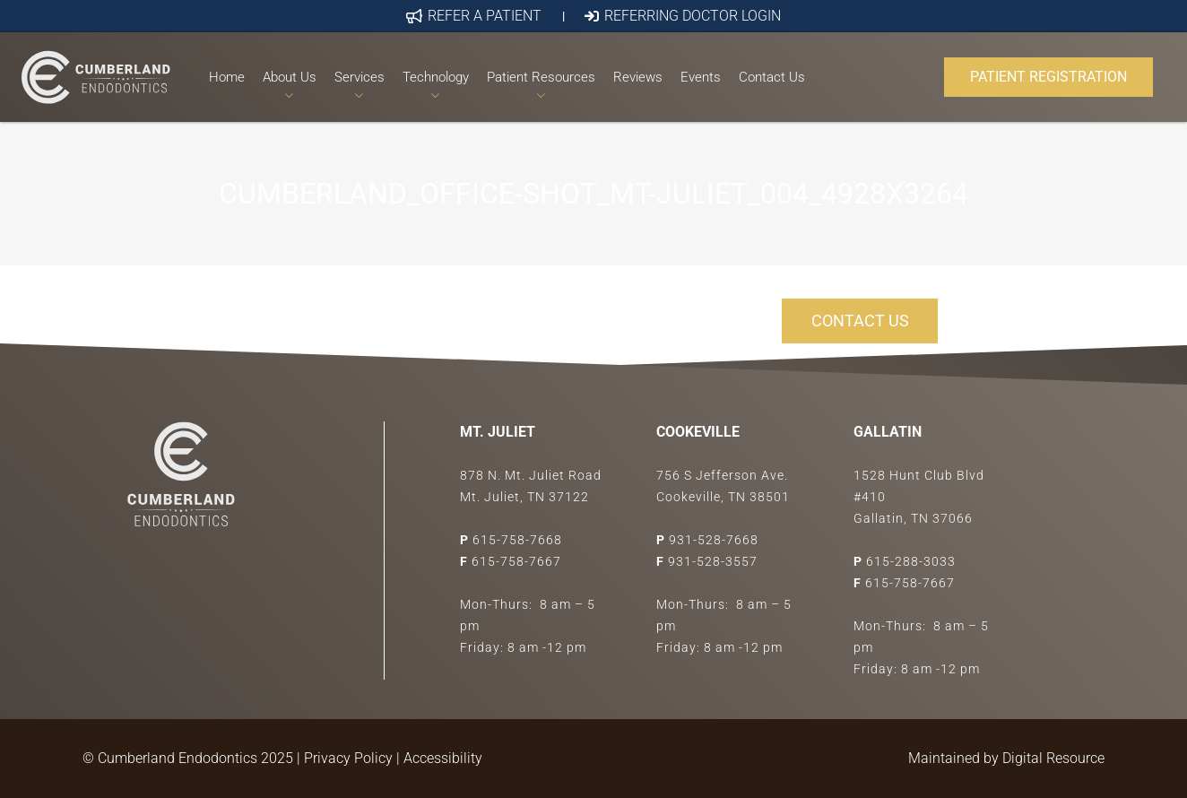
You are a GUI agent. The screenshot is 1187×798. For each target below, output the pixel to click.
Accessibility (442, 758)
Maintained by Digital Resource (1006, 758)
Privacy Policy (348, 758)
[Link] (96, 77)
